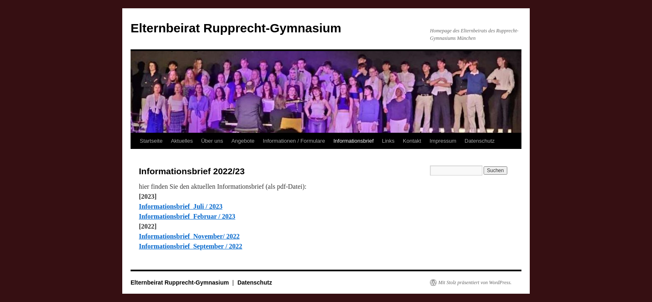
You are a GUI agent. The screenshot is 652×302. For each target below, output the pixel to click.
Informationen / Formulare (294, 141)
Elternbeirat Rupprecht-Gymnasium (236, 28)
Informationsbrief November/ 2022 (189, 236)
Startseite (151, 141)
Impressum (443, 141)
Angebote (242, 141)
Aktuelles (182, 141)
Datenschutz (479, 141)
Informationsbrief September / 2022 (190, 246)
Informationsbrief (353, 141)
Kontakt (412, 141)
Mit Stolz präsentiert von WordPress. (474, 282)
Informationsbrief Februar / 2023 (187, 216)
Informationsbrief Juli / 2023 (180, 206)
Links (388, 141)
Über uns (212, 141)
